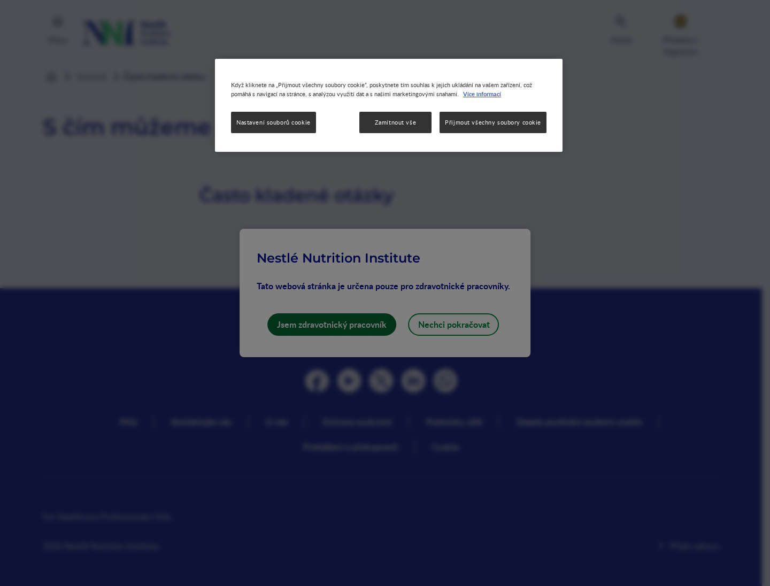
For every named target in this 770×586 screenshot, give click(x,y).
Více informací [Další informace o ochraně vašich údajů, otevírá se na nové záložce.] (482, 93)
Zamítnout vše (395, 122)
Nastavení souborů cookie (273, 122)
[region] (389, 105)
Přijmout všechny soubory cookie (493, 122)
